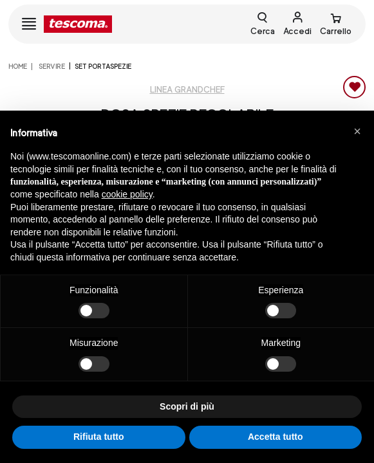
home (17, 66)
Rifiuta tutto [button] (98, 436)
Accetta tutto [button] (275, 436)
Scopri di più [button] (187, 406)
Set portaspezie (103, 66)
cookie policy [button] (127, 194)
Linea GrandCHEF (187, 90)
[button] (357, 131)
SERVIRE (51, 66)
